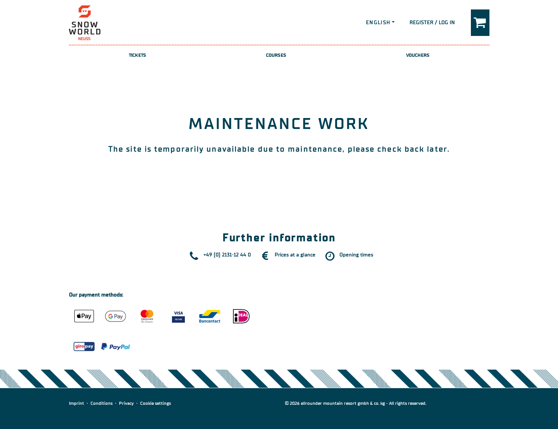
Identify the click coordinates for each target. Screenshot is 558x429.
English (378, 22)
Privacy (126, 403)
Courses (276, 55)
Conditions (102, 403)
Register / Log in (432, 22)
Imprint (76, 403)
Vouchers (417, 55)
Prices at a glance (295, 255)
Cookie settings (155, 403)
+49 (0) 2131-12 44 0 (227, 255)
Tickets (137, 55)
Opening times (356, 255)
